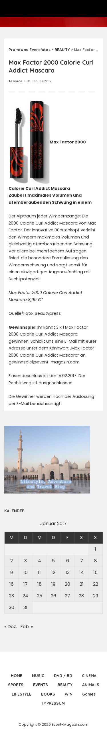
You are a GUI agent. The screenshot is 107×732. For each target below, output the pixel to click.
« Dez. (10, 626)
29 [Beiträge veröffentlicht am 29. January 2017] (95, 596)
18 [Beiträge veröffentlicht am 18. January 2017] (39, 584)
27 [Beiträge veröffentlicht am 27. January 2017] (67, 596)
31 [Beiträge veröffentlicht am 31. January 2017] (25, 607)
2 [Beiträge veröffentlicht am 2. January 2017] (11, 561)
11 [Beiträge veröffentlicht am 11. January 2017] (39, 572)
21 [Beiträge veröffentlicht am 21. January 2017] (82, 584)
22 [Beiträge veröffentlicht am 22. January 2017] (95, 584)
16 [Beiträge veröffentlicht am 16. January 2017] (11, 584)
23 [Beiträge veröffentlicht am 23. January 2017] (11, 596)
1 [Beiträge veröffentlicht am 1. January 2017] (95, 549)
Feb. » (26, 626)
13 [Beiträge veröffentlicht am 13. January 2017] (68, 572)
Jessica (15, 81)
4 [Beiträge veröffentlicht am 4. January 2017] (39, 561)
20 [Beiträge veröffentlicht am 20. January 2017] (67, 584)
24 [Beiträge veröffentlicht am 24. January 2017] (25, 596)
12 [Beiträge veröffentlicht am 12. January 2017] (53, 572)
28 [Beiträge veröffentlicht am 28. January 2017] (81, 596)
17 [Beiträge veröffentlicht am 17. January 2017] (25, 584)
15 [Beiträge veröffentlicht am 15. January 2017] (95, 572)
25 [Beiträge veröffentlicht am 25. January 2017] (39, 596)
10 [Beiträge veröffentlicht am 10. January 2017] (25, 572)
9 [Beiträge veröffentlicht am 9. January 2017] (11, 572)
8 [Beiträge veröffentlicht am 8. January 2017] (95, 561)
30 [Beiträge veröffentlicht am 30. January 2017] (11, 607)
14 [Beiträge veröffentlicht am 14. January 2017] (81, 572)
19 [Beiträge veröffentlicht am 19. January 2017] (53, 584)
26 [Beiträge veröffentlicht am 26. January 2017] (53, 596)
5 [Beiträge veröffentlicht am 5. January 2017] (53, 561)
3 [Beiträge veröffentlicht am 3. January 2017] (25, 561)
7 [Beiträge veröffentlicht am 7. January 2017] (81, 561)
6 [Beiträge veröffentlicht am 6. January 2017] (67, 561)
